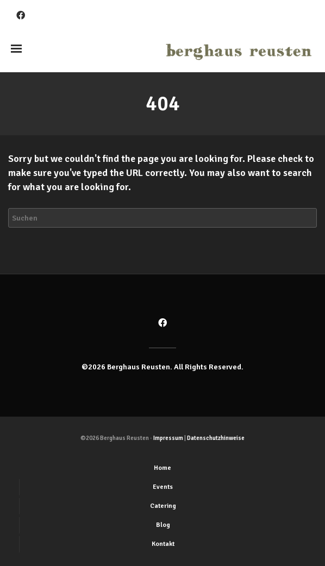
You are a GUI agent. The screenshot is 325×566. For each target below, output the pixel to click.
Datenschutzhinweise (216, 438)
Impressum (168, 438)
